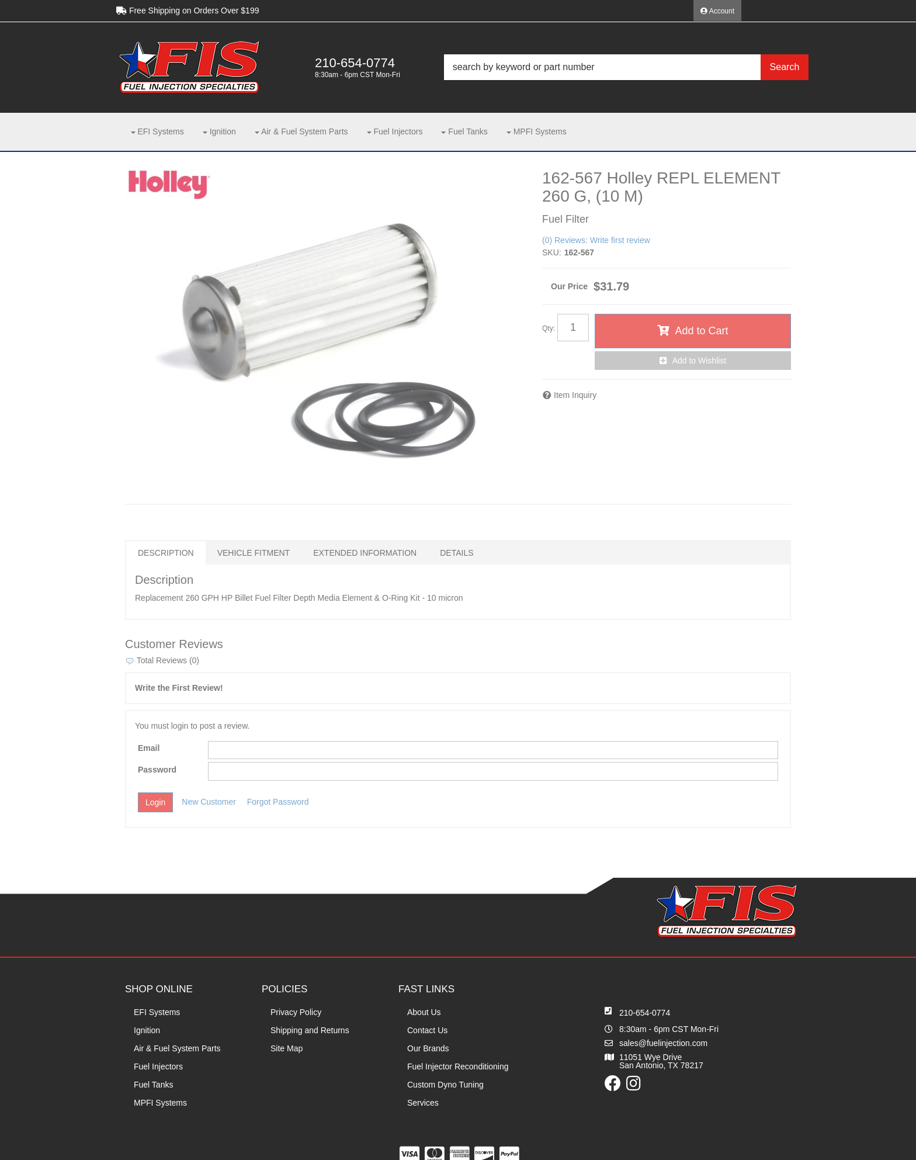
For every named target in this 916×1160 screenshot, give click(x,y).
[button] (626, 67)
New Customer (209, 801)
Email (148, 748)
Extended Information (365, 553)
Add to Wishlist (699, 360)
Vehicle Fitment (253, 553)
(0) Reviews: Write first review (596, 240)
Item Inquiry (575, 395)
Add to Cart (701, 331)
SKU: (551, 252)
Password (157, 769)
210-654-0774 (644, 1012)
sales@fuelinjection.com (663, 1043)
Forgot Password (278, 801)
